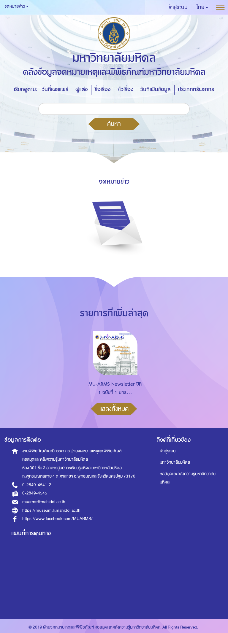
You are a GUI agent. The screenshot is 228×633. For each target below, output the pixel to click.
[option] (114, 372)
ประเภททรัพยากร (196, 89)
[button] (202, 7)
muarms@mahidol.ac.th (43, 501)
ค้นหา (114, 123)
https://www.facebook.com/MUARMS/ (57, 518)
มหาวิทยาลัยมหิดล (175, 462)
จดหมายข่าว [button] (16, 6)
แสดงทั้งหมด (114, 408)
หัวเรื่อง (125, 89)
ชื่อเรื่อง (102, 89)
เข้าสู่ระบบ (167, 451)
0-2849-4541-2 (36, 485)
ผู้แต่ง (81, 89)
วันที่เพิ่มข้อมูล (155, 89)
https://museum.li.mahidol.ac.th (51, 510)
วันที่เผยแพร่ (55, 89)
